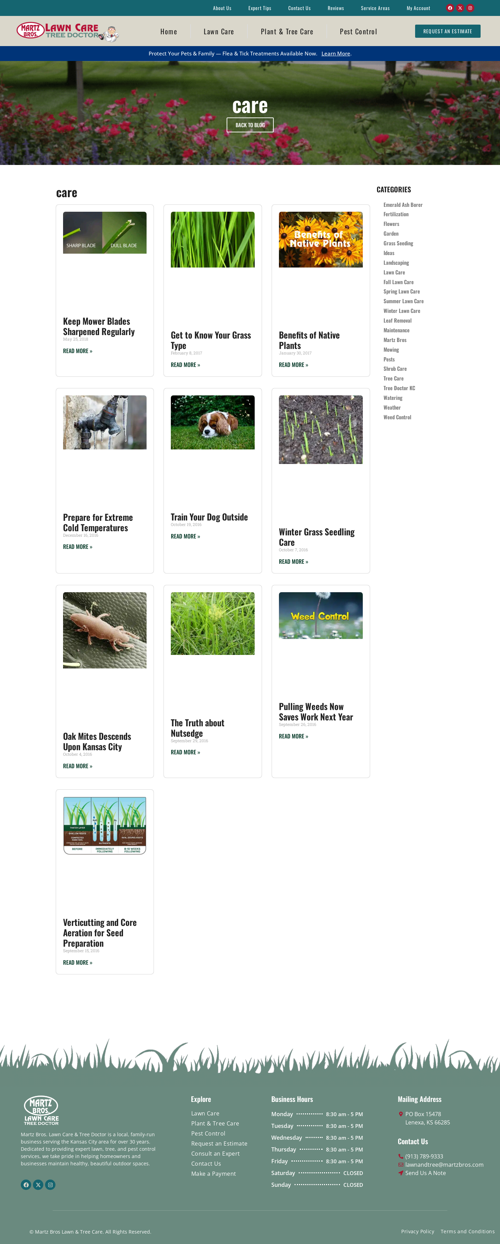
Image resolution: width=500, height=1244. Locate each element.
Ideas (389, 253)
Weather (392, 408)
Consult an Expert (215, 1153)
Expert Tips (259, 7)
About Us (222, 7)
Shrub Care (395, 369)
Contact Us (299, 7)
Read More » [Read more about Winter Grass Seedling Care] (293, 561)
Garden (391, 233)
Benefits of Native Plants (309, 339)
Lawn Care (219, 31)
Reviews (336, 7)
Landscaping (396, 262)
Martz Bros (395, 340)
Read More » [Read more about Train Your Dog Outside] (185, 536)
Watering (393, 398)
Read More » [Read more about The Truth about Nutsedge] (185, 752)
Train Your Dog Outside (209, 516)
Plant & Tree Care (287, 31)
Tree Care (394, 379)
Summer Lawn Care (404, 301)
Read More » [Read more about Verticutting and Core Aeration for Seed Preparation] (78, 962)
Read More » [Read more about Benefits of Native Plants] (293, 364)
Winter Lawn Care (402, 311)
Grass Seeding (398, 243)
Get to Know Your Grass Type (211, 339)
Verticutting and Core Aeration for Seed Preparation (100, 932)
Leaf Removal (398, 321)
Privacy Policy (417, 1231)
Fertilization (396, 214)
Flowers (391, 224)
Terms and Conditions (468, 1231)
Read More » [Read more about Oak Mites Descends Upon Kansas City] (78, 766)
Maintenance (397, 330)
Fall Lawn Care (399, 282)
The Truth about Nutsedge (198, 727)
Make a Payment (213, 1173)
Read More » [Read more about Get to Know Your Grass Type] (185, 364)
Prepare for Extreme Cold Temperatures (98, 522)
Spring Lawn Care (402, 292)
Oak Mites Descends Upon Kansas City (97, 741)
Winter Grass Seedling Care (316, 536)
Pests (389, 359)
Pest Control (358, 31)
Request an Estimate (219, 1143)
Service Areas (375, 7)
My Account (418, 7)
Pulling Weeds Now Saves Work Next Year (316, 711)
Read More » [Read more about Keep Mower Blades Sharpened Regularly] (78, 351)
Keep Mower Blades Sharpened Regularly (99, 326)
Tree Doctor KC (399, 389)
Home (168, 31)
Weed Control (397, 418)
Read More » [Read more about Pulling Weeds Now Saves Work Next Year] (293, 736)
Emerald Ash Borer (403, 204)
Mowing (391, 350)
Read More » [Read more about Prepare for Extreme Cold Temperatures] (78, 546)
